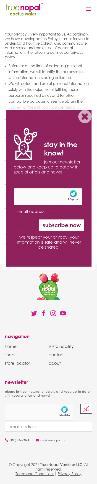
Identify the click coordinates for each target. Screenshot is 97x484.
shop (9, 354)
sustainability (61, 346)
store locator (17, 363)
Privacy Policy (69, 473)
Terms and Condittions (35, 473)
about (55, 363)
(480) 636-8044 (19, 440)
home (11, 346)
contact (57, 354)
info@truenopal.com (53, 440)
